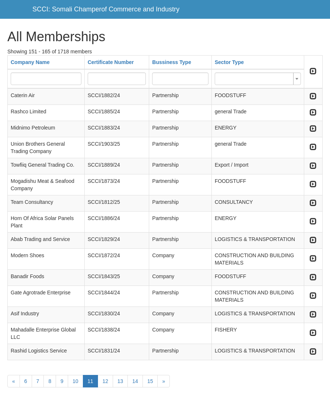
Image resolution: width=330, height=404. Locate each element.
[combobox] (258, 78)
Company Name (30, 62)
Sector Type (229, 62)
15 (150, 381)
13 (120, 381)
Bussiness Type (171, 62)
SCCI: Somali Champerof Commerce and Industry (105, 9)
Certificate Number (111, 62)
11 (91, 381)
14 (135, 381)
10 (75, 381)
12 (105, 381)
